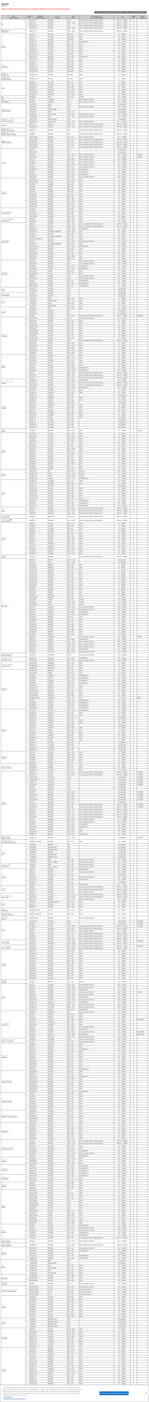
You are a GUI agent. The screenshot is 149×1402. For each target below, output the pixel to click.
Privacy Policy (8, 1398)
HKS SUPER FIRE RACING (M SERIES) (107, 12)
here (42, 1393)
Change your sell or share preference (14, 1400)
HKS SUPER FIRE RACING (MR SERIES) (133, 12)
